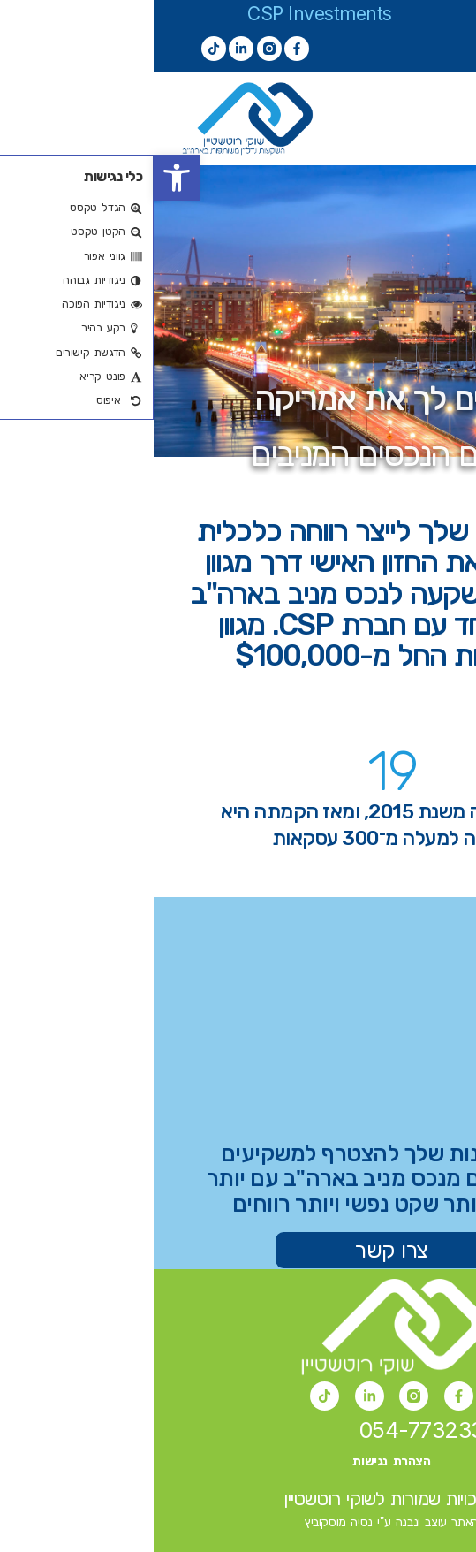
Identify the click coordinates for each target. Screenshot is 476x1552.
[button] (23, 178)
